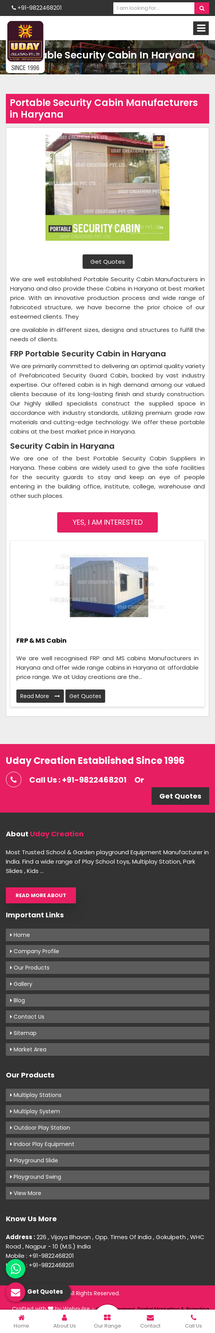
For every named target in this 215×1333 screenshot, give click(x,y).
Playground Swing (35, 1177)
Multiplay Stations (36, 1095)
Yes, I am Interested (108, 522)
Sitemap (23, 1033)
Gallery (21, 984)
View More (25, 1193)
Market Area (28, 1049)
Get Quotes (107, 261)
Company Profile (34, 951)
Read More (40, 696)
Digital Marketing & (161, 1309)
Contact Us (27, 1017)
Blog (17, 1000)
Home (20, 935)
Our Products (29, 968)
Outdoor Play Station (40, 1128)
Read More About (41, 895)
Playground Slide (34, 1160)
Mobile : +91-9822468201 (40, 1256)
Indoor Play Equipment (42, 1144)
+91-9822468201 (37, 8)
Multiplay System (35, 1111)
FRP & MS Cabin (41, 640)
